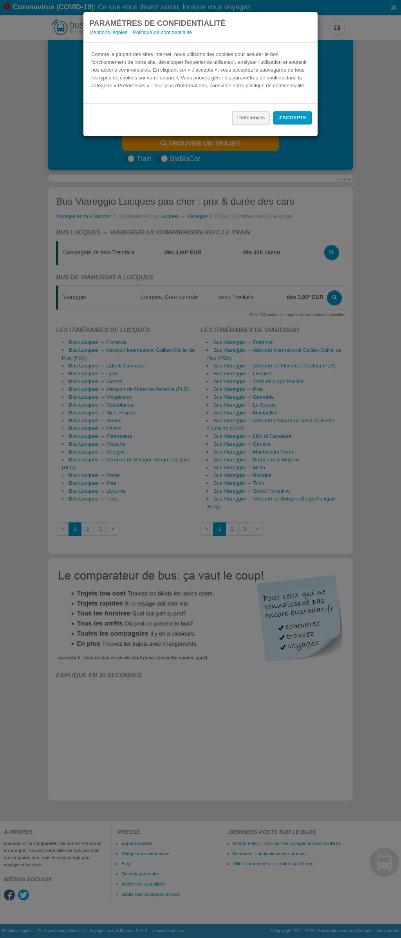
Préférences (251, 118)
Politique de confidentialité (162, 32)
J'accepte (292, 118)
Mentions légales (108, 32)
